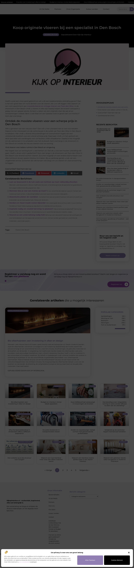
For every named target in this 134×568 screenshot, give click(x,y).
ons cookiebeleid (24, 562)
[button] (129, 553)
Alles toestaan (90, 560)
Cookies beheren (117, 560)
